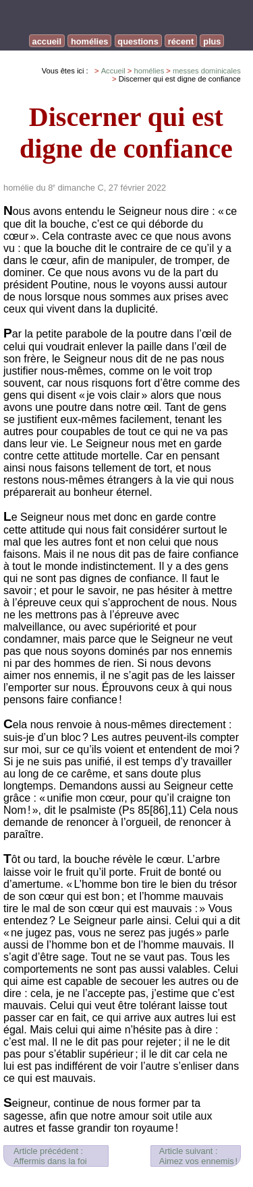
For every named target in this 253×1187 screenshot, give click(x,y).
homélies (89, 41)
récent (181, 41)
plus (212, 41)
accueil (46, 41)
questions (137, 41)
